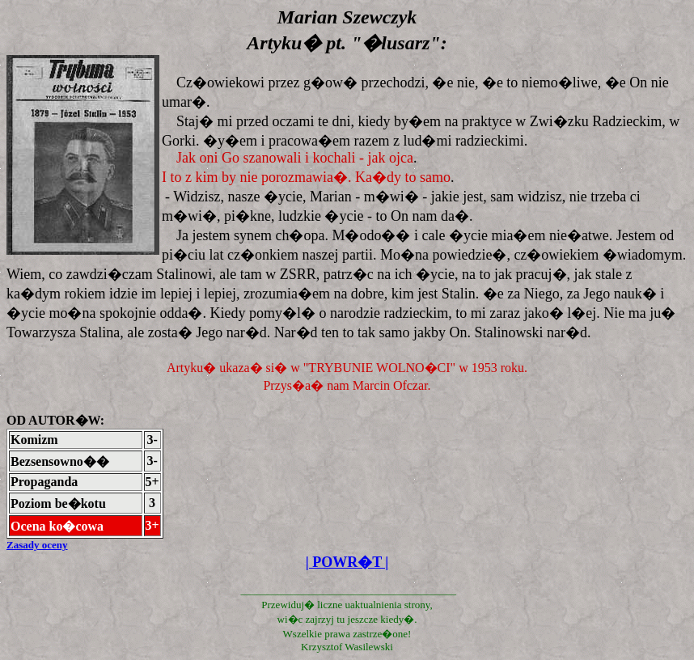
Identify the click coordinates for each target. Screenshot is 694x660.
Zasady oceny (36, 545)
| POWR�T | (347, 562)
